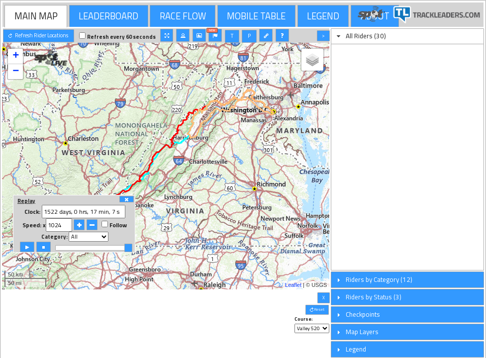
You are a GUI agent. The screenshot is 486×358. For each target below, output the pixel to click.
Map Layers (362, 332)
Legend (356, 349)
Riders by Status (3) (373, 297)
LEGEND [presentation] (323, 16)
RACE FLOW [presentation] (183, 16)
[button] (38, 35)
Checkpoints (363, 314)
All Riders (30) (366, 36)
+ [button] (15, 56)
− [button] (15, 71)
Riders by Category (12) (379, 279)
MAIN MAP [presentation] (36, 16)
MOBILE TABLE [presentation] (256, 16)
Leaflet (293, 285)
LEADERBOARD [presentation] (108, 16)
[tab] (35, 16)
